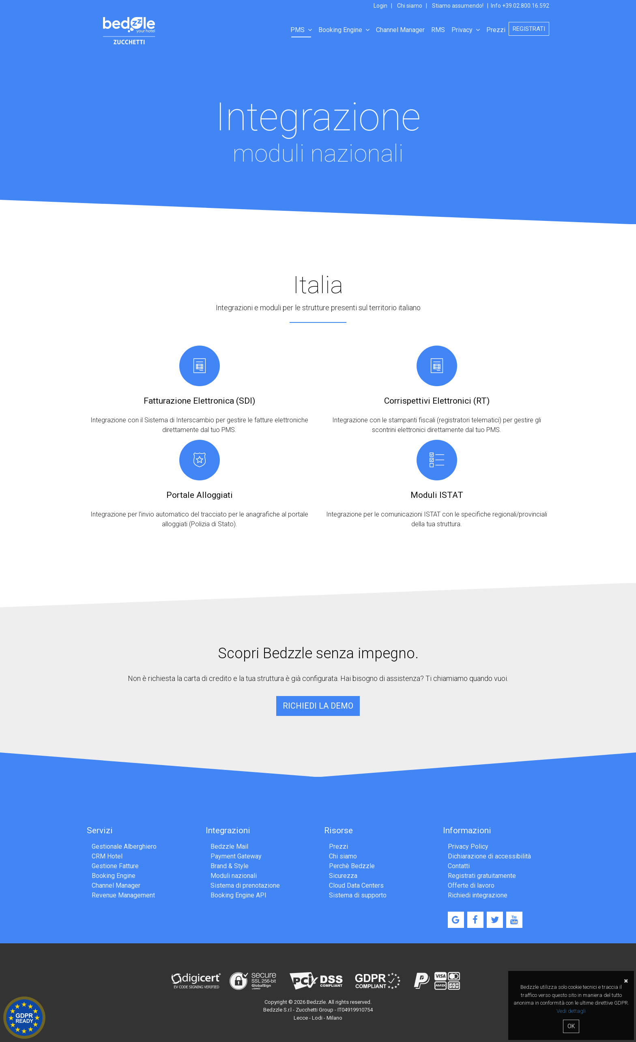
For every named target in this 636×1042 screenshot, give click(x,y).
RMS (438, 30)
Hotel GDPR (24, 1017)
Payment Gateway (236, 856)
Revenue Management (123, 895)
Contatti (459, 866)
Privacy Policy (468, 846)
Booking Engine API (238, 895)
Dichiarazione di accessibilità (489, 856)
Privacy (465, 30)
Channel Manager (400, 30)
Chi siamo (409, 5)
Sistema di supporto (358, 895)
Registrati (529, 28)
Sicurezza (343, 876)
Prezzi (495, 30)
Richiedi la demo (318, 706)
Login (380, 5)
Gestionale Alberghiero (124, 846)
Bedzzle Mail (229, 846)
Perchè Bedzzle (352, 866)
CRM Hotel (107, 856)
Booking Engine (344, 30)
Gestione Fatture (115, 866)
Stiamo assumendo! (457, 5)
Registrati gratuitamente (482, 876)
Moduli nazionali (234, 876)
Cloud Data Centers (356, 885)
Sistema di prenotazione (245, 885)
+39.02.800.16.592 (525, 5)
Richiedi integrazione (477, 895)
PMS (301, 30)
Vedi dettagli (571, 1011)
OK (571, 1026)
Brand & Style (230, 866)
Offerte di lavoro (471, 885)
